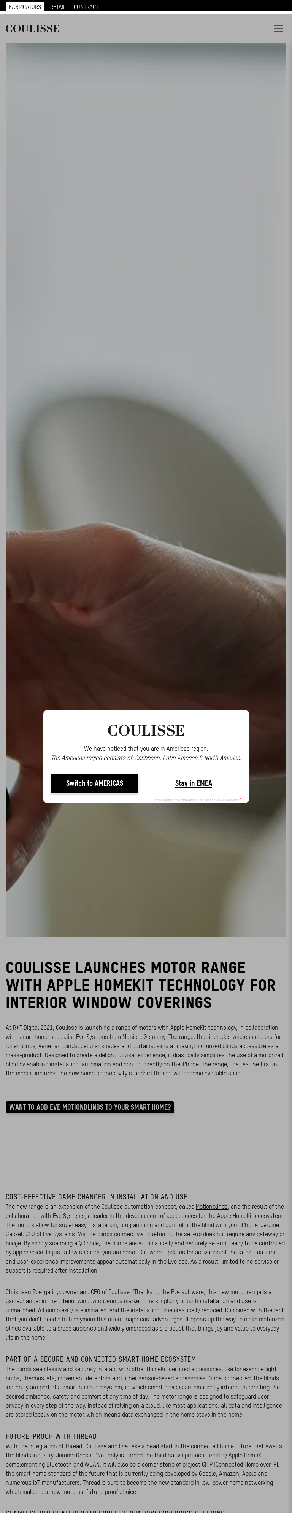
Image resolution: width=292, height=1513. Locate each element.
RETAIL (58, 6)
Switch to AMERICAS (94, 783)
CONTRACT (86, 6)
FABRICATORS (25, 6)
